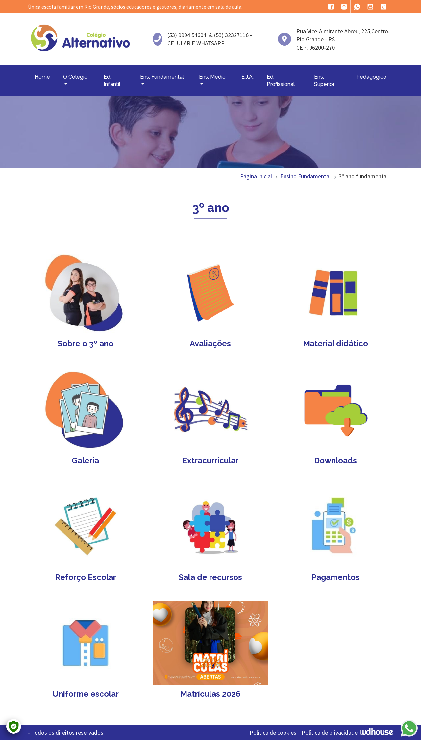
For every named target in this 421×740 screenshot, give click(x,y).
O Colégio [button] (75, 77)
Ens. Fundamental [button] (162, 77)
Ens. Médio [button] (212, 77)
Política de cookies (273, 732)
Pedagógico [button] (371, 77)
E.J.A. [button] (247, 77)
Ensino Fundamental (305, 176)
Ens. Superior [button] (324, 80)
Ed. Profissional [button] (281, 80)
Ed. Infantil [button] (112, 80)
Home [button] (42, 77)
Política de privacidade (330, 732)
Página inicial (256, 176)
